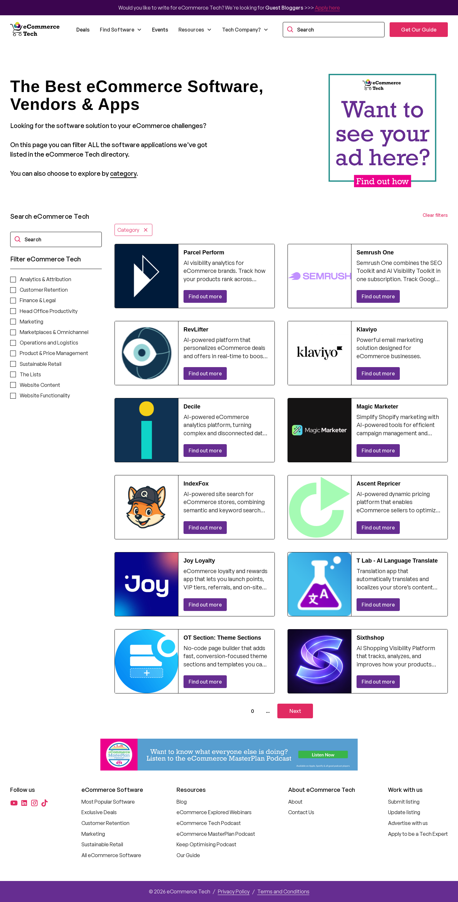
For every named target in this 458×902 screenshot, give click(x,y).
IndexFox (196, 483)
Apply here (327, 7)
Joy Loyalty (199, 561)
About (295, 802)
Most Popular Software (108, 802)
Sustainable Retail (102, 844)
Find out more (205, 296)
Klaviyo (367, 329)
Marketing (93, 834)
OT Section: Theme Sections (222, 638)
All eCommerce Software (111, 855)
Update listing (404, 812)
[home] (35, 29)
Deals (83, 29)
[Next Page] (295, 711)
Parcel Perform (204, 252)
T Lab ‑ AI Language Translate (397, 561)
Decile (192, 406)
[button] (121, 29)
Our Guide (188, 855)
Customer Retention (105, 823)
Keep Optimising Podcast (206, 844)
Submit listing (404, 802)
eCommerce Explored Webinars (214, 812)
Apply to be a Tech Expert (418, 834)
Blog (182, 802)
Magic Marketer (377, 406)
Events (160, 29)
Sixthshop (370, 638)
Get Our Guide (418, 29)
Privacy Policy (234, 891)
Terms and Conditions (283, 891)
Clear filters (435, 215)
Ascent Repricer (378, 483)
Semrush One (375, 252)
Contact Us (301, 812)
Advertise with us (408, 823)
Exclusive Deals (99, 812)
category (123, 173)
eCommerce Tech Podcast (209, 823)
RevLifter (196, 329)
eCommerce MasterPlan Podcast (216, 834)
